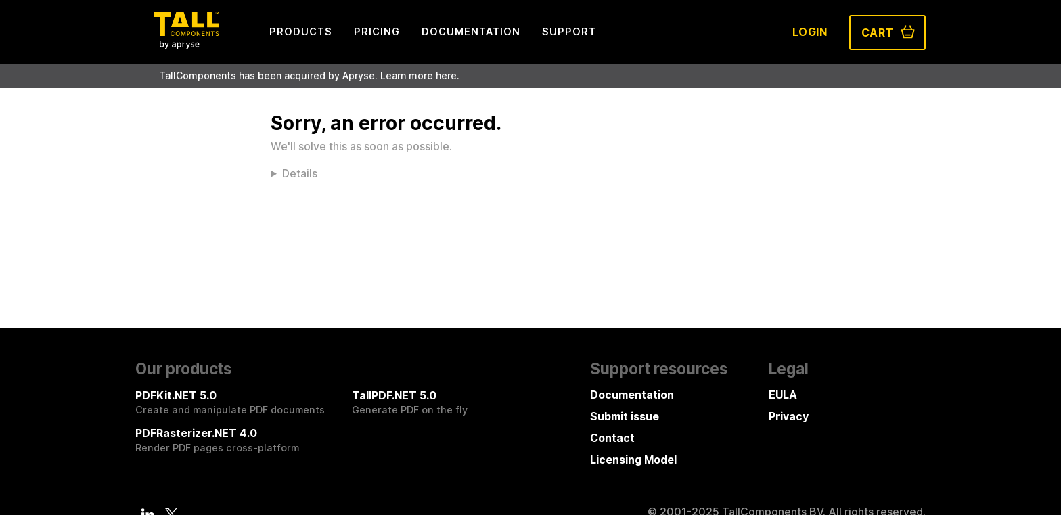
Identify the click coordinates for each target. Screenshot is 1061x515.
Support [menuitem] (569, 31)
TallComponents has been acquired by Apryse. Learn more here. (309, 75)
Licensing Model (633, 459)
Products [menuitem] (300, 31)
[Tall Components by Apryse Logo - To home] (186, 44)
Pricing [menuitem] (377, 31)
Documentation (632, 394)
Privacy (789, 416)
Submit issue (624, 416)
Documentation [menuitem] (471, 31)
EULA (783, 394)
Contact (612, 437)
